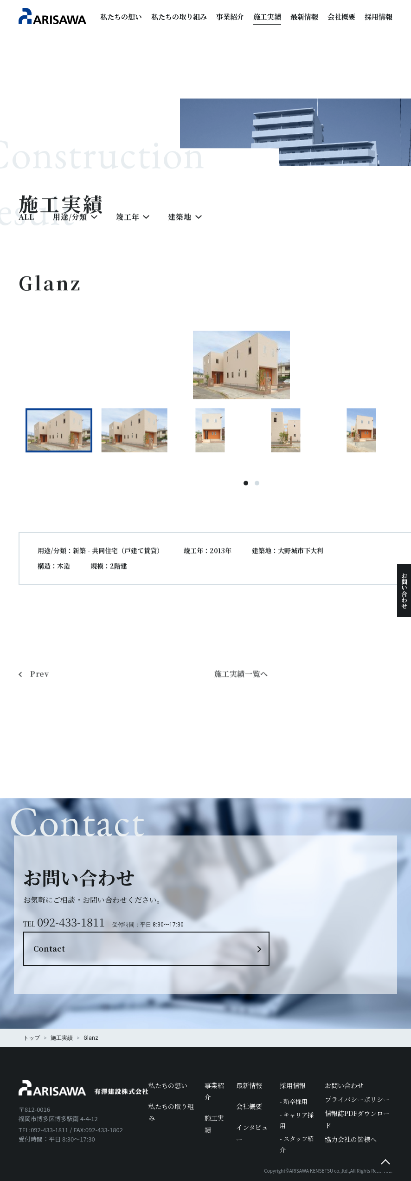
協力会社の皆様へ (351, 1107)
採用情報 (378, 16)
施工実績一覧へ (241, 724)
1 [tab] (246, 499)
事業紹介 (230, 16)
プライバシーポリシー (357, 1068)
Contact (298, 900)
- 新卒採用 (294, 1070)
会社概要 (341, 16)
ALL (26, 233)
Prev (41, 724)
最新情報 (304, 16)
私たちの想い (121, 16)
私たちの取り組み (179, 16)
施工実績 (267, 16)
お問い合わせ (404, 591)
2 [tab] (257, 499)
